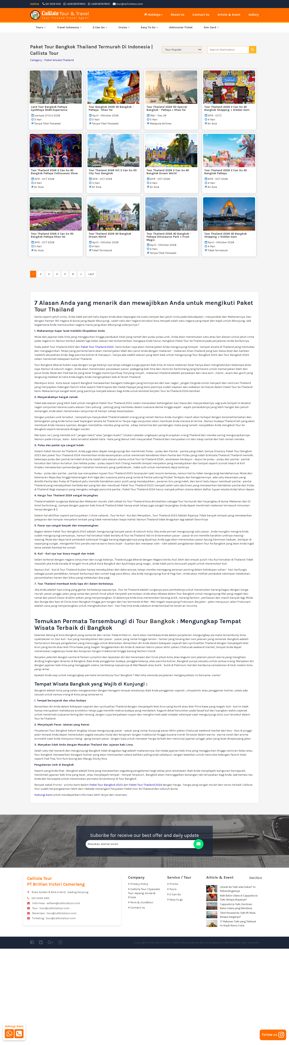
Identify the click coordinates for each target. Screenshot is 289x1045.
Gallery (253, 14)
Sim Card (211, 123)
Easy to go (175, 996)
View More (255, 974)
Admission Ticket (180, 123)
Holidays (153, 14)
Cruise (124, 123)
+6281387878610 (74, 4)
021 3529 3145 (52, 4)
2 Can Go (100, 123)
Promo (172, 980)
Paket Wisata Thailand (59, 156)
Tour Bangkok (155, 717)
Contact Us (201, 14)
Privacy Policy (138, 980)
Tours (41, 123)
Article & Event (229, 14)
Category (36, 156)
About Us (177, 14)
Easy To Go (149, 123)
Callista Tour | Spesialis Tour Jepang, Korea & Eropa (144, 989)
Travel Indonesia (69, 123)
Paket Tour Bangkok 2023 (106, 881)
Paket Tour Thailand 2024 (97, 443)
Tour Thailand (55, 405)
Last (91, 370)
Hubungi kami (43, 891)
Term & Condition (140, 998)
